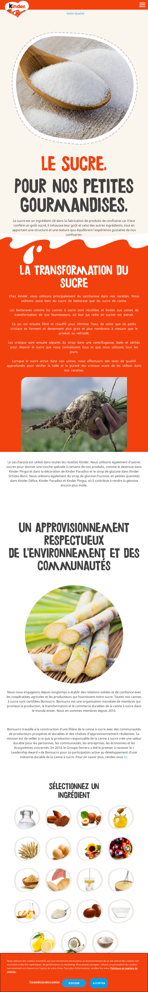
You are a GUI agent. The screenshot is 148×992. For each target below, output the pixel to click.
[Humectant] (121, 911)
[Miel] (121, 817)
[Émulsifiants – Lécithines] (89, 880)
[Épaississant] (58, 911)
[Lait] (27, 817)
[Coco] (74, 942)
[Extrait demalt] (27, 880)
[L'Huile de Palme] (121, 848)
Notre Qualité (74, 13)
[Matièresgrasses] (89, 848)
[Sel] (105, 942)
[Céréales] (27, 848)
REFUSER (74, 984)
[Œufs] (58, 848)
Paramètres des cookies (44, 983)
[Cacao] (58, 817)
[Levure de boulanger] (58, 880)
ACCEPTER (99, 984)
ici (125, 757)
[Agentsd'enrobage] (89, 911)
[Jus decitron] (43, 942)
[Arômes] (27, 911)
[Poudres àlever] (121, 880)
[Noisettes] (89, 817)
